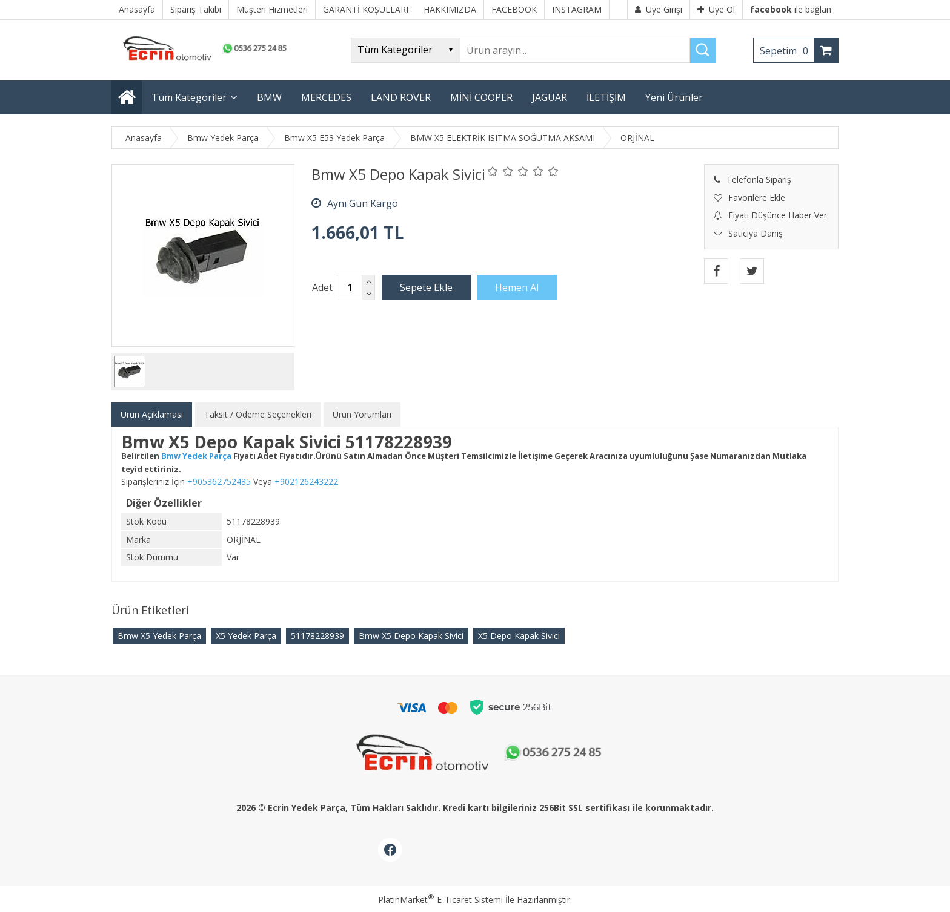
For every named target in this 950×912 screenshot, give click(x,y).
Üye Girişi (658, 9)
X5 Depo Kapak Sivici (519, 635)
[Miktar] (349, 287)
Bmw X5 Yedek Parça (159, 635)
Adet (322, 287)
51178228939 (317, 635)
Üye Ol (716, 9)
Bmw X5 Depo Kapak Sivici (411, 635)
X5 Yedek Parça (246, 635)
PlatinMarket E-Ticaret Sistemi (440, 899)
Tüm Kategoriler (189, 97)
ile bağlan (790, 9)
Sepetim (787, 50)
